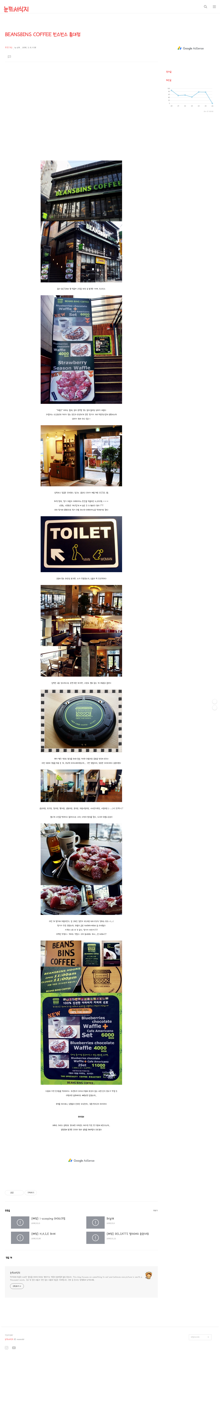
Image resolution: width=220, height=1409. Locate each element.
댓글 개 (9, 1257)
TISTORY (9, 1335)
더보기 (155, 1210)
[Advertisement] (81, 85)
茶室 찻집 (8, 47)
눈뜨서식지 (16, 9)
